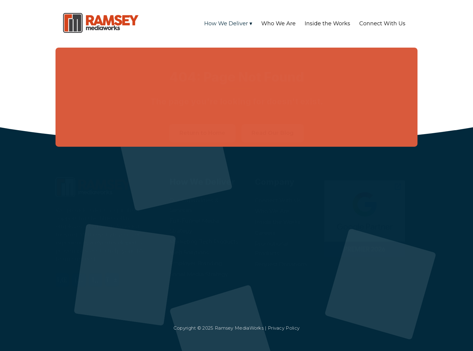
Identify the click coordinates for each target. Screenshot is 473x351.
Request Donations (281, 255)
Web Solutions (189, 243)
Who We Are (278, 23)
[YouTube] (113, 274)
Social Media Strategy (199, 265)
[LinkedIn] (64, 274)
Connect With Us (382, 23)
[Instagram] (80, 274)
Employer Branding (196, 254)
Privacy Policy (284, 328)
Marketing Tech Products (204, 233)
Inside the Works (327, 23)
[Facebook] (97, 274)
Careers (265, 224)
